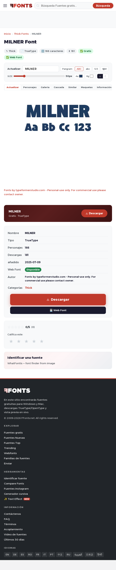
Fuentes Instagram (16, 488)
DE (15, 554)
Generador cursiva (16, 493)
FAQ (7, 519)
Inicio (7, 33)
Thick (28, 287)
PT (51, 554)
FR (37, 554)
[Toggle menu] (5, 5)
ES (22, 554)
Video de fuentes (15, 534)
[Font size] (39, 76)
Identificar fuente (15, 478)
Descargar (94, 213)
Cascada (59, 87)
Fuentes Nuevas (14, 437)
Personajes (30, 87)
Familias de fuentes (17, 458)
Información (104, 87)
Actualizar (13, 87)
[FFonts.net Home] (21, 6)
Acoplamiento (13, 529)
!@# (104, 68)
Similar (72, 87)
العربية (78, 554)
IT (44, 554)
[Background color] (92, 76)
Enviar (8, 463)
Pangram (67, 68)
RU (68, 554)
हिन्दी (99, 554)
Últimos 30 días (14, 539)
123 (96, 68)
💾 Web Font (58, 310)
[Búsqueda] (74, 5)
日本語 (89, 554)
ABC (79, 68)
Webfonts (10, 453)
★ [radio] (11, 341)
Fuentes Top (12, 442)
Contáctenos (12, 513)
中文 (60, 554)
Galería (45, 87)
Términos (10, 524)
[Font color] (81, 76)
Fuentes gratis (13, 432)
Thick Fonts (21, 33)
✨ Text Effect (17, 499)
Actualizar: (14, 68)
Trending (10, 448)
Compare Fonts (14, 483)
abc (88, 68)
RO (30, 554)
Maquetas (87, 87)
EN (7, 554)
